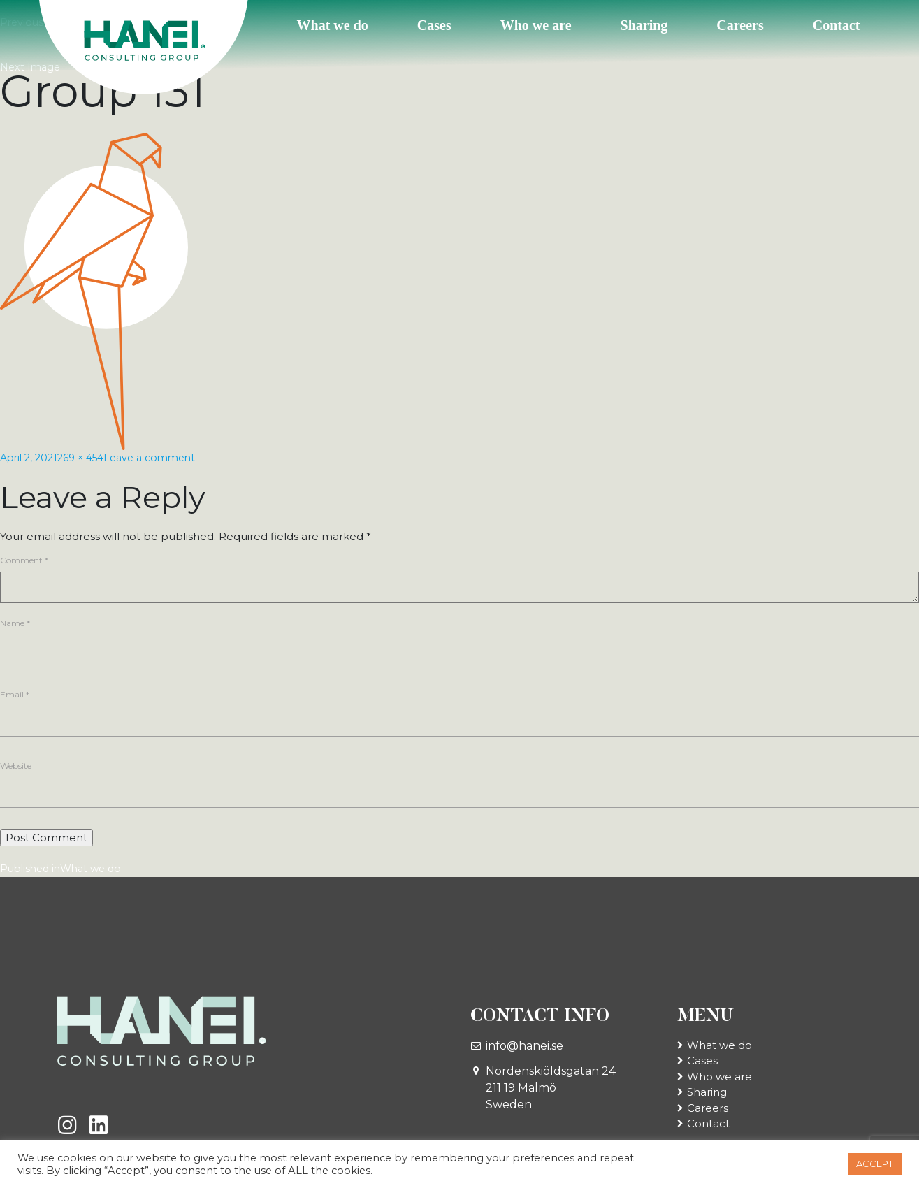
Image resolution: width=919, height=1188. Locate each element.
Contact (836, 25)
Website (15, 769)
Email (14, 695)
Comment (24, 560)
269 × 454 (88, 457)
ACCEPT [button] (874, 1163)
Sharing (644, 25)
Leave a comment (163, 457)
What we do (332, 25)
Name (15, 623)
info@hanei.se (524, 1050)
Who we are (536, 25)
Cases (434, 25)
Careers (739, 25)
